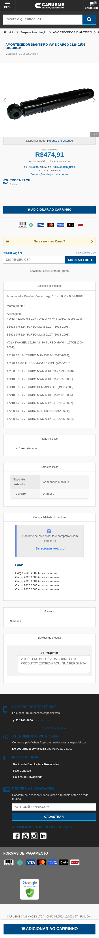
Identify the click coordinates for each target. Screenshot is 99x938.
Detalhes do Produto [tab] (49, 285)
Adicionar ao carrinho (49, 929)
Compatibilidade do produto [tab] (49, 517)
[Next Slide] (94, 99)
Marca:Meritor (15, 306)
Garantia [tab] (49, 611)
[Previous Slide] (4, 99)
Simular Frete (80, 260)
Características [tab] (49, 467)
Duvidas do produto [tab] (49, 637)
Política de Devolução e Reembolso (36, 764)
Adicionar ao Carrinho (49, 209)
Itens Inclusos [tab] (49, 438)
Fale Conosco (22, 770)
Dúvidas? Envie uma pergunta (49, 270)
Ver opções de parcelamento (49, 174)
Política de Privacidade (27, 777)
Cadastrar (54, 816)
